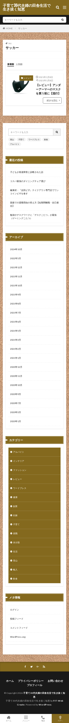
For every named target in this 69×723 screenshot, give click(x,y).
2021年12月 (16, 267)
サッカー (22, 28)
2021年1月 (15, 358)
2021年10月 (16, 285)
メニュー (26, 718)
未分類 (16, 542)
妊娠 (15, 515)
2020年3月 (15, 412)
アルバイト (14, 144)
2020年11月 (16, 376)
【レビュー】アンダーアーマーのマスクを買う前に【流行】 (48, 89)
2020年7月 (15, 403)
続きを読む (52, 100)
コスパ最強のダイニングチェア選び (27, 181)
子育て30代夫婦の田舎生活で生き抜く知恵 (27, 7)
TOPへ (60, 718)
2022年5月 (15, 258)
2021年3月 (15, 339)
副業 (15, 506)
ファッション (19, 470)
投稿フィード (16, 618)
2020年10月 (16, 385)
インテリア (18, 461)
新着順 (10, 64)
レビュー (27, 78)
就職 (15, 533)
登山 (12, 139)
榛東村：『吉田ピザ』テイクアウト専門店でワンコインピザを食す (34, 192)
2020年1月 (15, 421)
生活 (15, 551)
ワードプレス (34, 139)
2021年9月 (15, 294)
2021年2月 (15, 348)
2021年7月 (15, 312)
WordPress (45, 704)
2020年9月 (15, 394)
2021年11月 (16, 276)
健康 (15, 497)
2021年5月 (15, 330)
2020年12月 (16, 367)
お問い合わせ (55, 680)
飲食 (46, 139)
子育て (21, 139)
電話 (43, 718)
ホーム (10, 680)
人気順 (19, 64)
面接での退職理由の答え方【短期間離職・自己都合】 (34, 204)
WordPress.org (17, 636)
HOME (9, 28)
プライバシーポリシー (31, 680)
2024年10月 (16, 249)
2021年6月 (15, 321)
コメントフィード (19, 627)
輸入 (15, 569)
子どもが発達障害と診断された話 (26, 172)
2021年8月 (15, 303)
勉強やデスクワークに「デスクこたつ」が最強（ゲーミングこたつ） (33, 217)
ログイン (14, 609)
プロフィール (34, 685)
